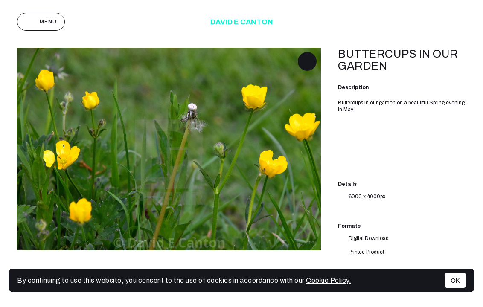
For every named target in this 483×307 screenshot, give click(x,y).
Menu (41, 22)
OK (455, 280)
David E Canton (241, 22)
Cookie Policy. (328, 280)
